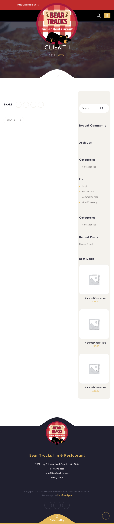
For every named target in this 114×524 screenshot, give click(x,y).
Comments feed (90, 196)
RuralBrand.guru (64, 495)
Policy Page (57, 477)
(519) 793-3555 (57, 468)
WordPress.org (89, 202)
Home (52, 54)
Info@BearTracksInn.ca (57, 473)
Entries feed (88, 191)
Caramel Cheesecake (95, 298)
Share (8, 104)
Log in (85, 186)
